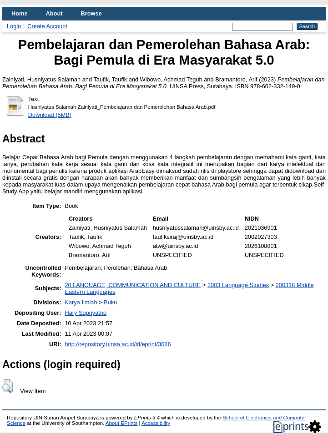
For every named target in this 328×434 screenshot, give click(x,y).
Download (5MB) (49, 114)
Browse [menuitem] (91, 13)
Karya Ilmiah (81, 302)
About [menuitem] (54, 13)
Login (14, 26)
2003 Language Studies (238, 285)
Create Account (47, 26)
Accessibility (155, 423)
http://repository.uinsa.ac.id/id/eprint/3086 (118, 344)
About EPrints (121, 423)
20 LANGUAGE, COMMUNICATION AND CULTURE (133, 285)
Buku (110, 302)
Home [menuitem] (19, 13)
